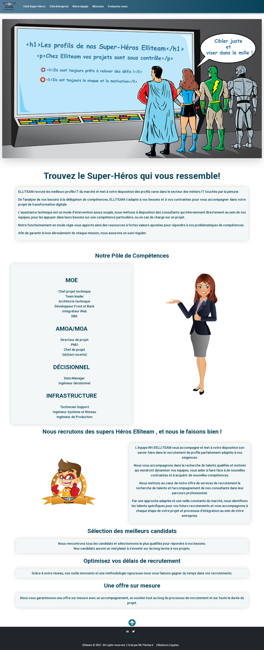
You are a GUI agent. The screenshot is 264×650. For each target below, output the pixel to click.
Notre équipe (80, 6)
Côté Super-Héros (34, 6)
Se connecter (132, 636)
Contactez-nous (118, 6)
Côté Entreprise (59, 6)
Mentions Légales (168, 645)
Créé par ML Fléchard (140, 645)
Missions (98, 6)
